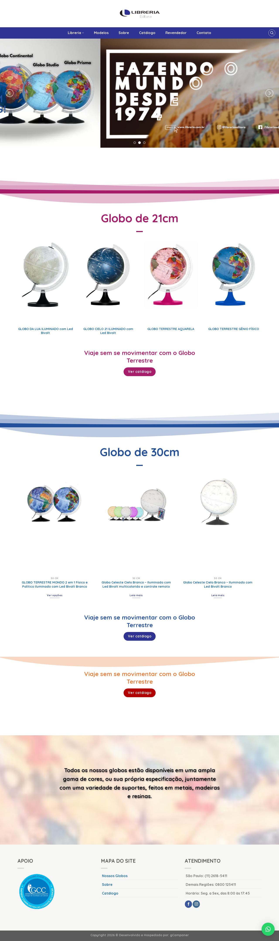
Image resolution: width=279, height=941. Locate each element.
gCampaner (179, 935)
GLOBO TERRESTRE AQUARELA (170, 329)
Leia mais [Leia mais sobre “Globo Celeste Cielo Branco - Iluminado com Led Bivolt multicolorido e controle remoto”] (136, 595)
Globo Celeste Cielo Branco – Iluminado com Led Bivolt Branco (217, 584)
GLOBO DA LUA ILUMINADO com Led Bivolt (45, 331)
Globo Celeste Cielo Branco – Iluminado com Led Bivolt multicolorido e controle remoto (136, 584)
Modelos (101, 33)
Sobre (124, 33)
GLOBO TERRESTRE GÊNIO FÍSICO (233, 329)
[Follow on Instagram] (196, 904)
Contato (204, 33)
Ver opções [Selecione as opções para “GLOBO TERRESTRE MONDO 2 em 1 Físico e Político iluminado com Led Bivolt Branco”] (54, 595)
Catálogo (147, 33)
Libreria (76, 33)
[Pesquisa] (271, 32)
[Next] (269, 93)
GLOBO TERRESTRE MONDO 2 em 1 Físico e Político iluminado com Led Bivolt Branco (55, 584)
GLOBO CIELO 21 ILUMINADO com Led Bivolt (108, 331)
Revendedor (176, 33)
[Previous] (10, 93)
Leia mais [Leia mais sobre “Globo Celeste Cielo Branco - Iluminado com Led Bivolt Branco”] (217, 595)
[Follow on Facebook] (188, 904)
